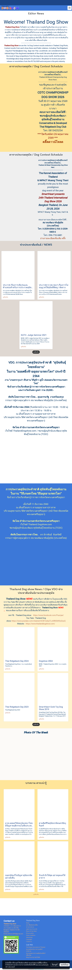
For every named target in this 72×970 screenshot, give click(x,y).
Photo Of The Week (31, 931)
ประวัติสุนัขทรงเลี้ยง (32, 925)
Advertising (29, 937)
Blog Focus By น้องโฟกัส (33, 957)
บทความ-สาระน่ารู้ (31, 929)
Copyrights (29, 939)
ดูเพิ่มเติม (5, 297)
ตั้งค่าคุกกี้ (54, 965)
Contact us (29, 941)
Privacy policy (30, 933)
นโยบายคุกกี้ (11, 967)
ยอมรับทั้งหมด (65, 965)
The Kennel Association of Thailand (35, 947)
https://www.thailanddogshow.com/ (40, 624)
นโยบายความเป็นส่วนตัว (41, 965)
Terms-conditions (30, 935)
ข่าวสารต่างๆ (30, 927)
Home (27, 923)
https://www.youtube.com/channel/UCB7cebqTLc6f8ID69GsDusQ (39, 621)
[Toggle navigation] (70, 8)
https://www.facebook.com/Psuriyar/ (48, 615)
